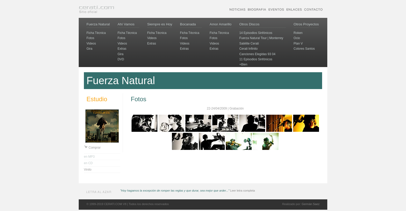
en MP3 (89, 156)
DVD (121, 59)
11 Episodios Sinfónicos (255, 59)
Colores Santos (304, 48)
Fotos (90, 38)
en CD (88, 163)
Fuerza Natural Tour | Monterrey (261, 38)
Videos (91, 43)
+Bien (243, 64)
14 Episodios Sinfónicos (255, 33)
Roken (298, 33)
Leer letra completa (242, 190)
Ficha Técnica (96, 33)
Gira (89, 48)
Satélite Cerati (249, 43)
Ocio (297, 38)
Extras (122, 48)
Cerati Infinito (248, 48)
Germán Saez (311, 204)
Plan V (298, 43)
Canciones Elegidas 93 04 (257, 54)
